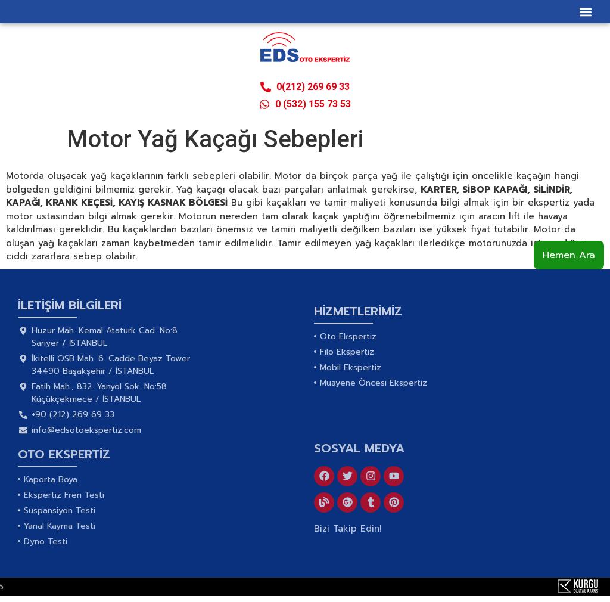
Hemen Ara (569, 255)
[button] (585, 11)
